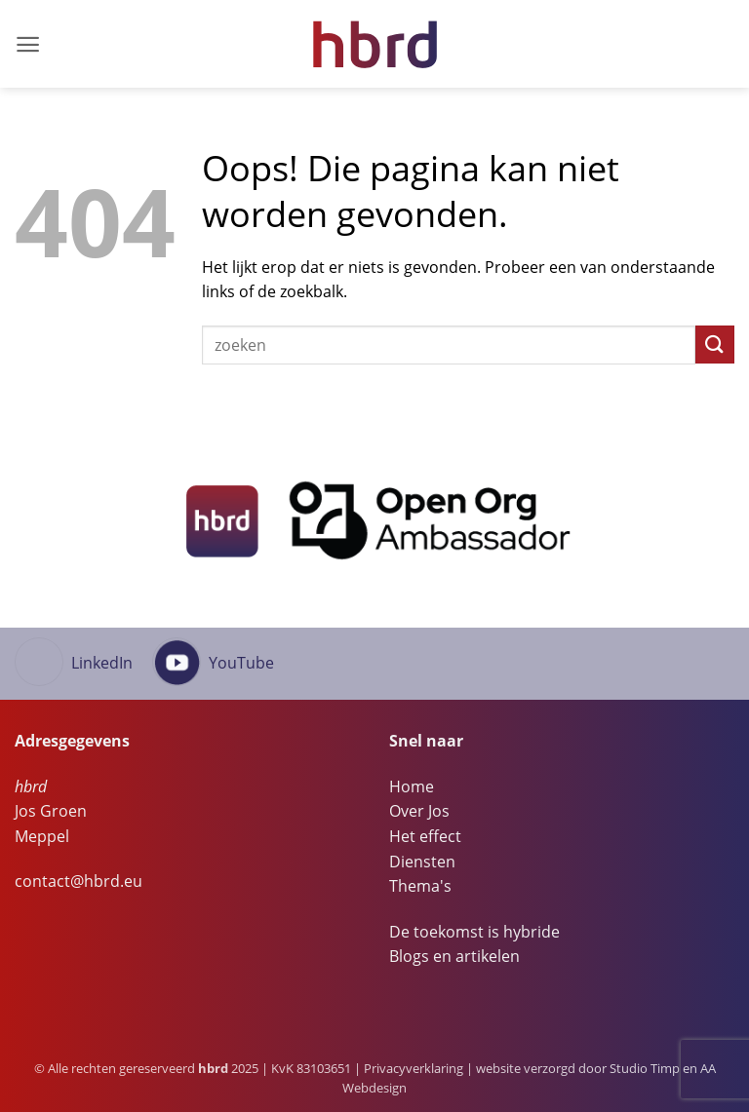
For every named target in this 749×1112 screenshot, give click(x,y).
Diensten (422, 861)
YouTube (241, 662)
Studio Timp (645, 1068)
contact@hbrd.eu (78, 881)
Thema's (420, 886)
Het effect (425, 836)
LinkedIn (102, 662)
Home (411, 786)
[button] (28, 44)
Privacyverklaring (413, 1068)
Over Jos (419, 811)
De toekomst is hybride (474, 931)
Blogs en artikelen (454, 956)
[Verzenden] (714, 345)
